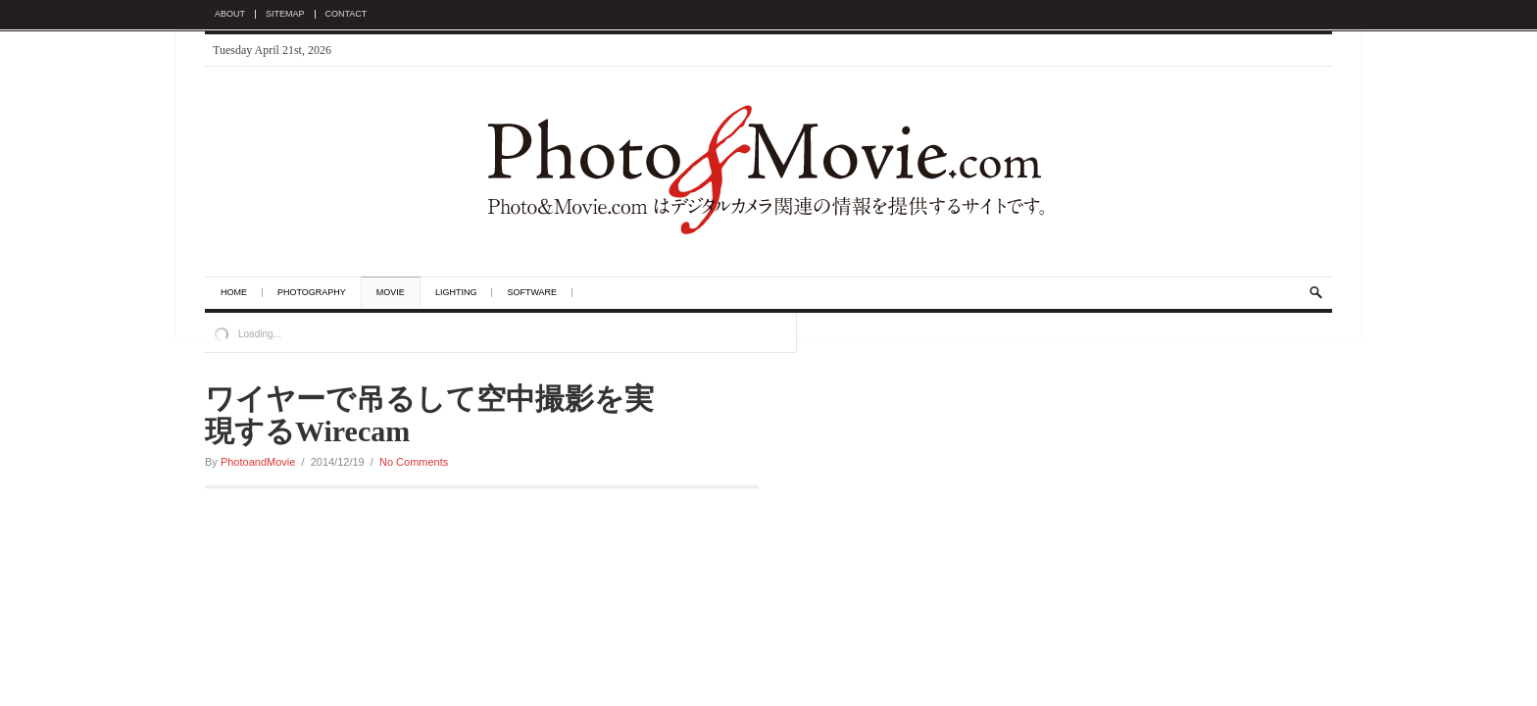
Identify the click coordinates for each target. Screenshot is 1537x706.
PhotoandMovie (258, 462)
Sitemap (285, 14)
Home (234, 292)
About (230, 14)
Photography (311, 292)
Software (532, 292)
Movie (390, 292)
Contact (346, 14)
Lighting (456, 292)
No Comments (413, 462)
